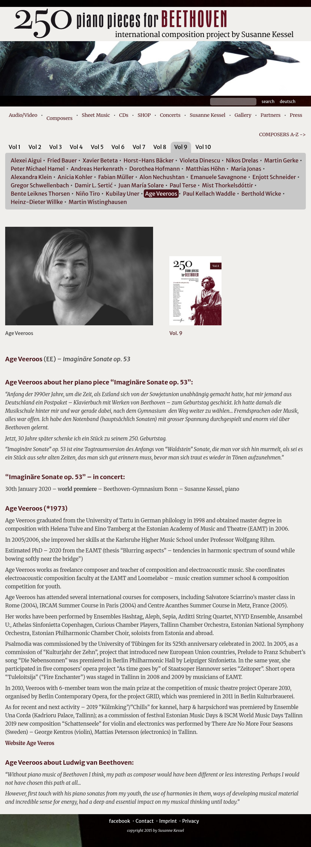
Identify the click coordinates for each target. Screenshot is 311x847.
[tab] (14, 148)
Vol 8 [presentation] (160, 146)
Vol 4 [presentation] (76, 146)
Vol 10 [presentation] (203, 146)
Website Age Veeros (29, 743)
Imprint (168, 821)
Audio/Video (23, 115)
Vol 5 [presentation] (97, 146)
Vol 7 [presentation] (139, 146)
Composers (60, 118)
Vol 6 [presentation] (118, 146)
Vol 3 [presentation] (55, 146)
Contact (144, 821)
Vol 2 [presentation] (34, 146)
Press (296, 115)
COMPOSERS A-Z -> (282, 134)
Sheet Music (96, 115)
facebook (119, 821)
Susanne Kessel (207, 115)
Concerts (170, 115)
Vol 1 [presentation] (15, 146)
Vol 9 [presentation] (180, 146)
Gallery (243, 115)
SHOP (144, 115)
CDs (124, 115)
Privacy (190, 821)
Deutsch (287, 101)
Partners (271, 115)
